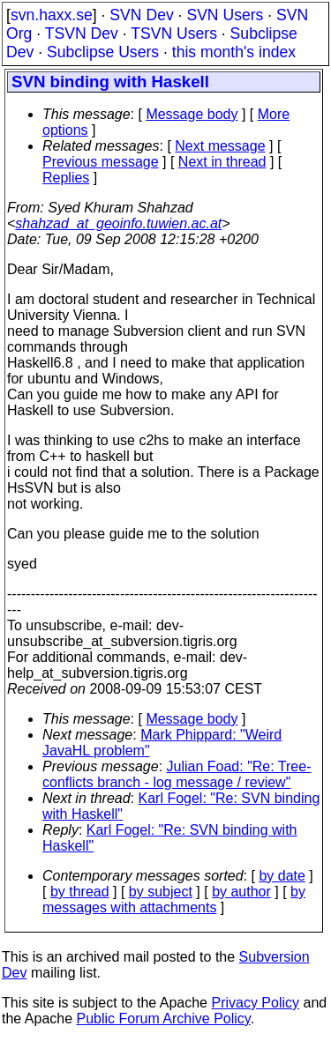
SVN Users (224, 15)
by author (241, 891)
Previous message (100, 161)
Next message (220, 145)
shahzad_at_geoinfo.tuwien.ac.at (118, 223)
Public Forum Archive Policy (164, 1018)
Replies (65, 177)
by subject (160, 891)
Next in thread (222, 161)
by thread (79, 891)
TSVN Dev (81, 33)
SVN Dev (141, 15)
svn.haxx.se (52, 15)
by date (282, 875)
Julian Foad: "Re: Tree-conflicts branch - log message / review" (177, 774)
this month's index (234, 52)
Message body (191, 114)
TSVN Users (174, 33)
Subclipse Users (103, 52)
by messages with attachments (173, 899)
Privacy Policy (255, 1002)
